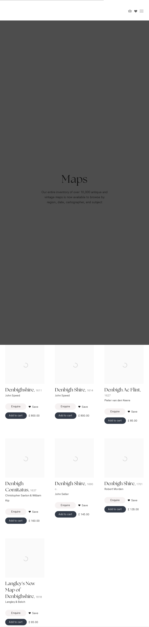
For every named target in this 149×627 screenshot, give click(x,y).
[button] (33, 417)
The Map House (14, 10)
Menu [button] (141, 11)
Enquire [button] (15, 416)
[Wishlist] (136, 10)
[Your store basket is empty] (130, 11)
